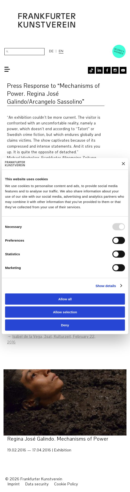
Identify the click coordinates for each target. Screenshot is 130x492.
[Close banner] (123, 163)
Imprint (13, 484)
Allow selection (65, 312)
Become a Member (119, 51)
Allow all (65, 299)
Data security (37, 484)
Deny (65, 325)
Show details (106, 285)
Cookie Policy (66, 484)
